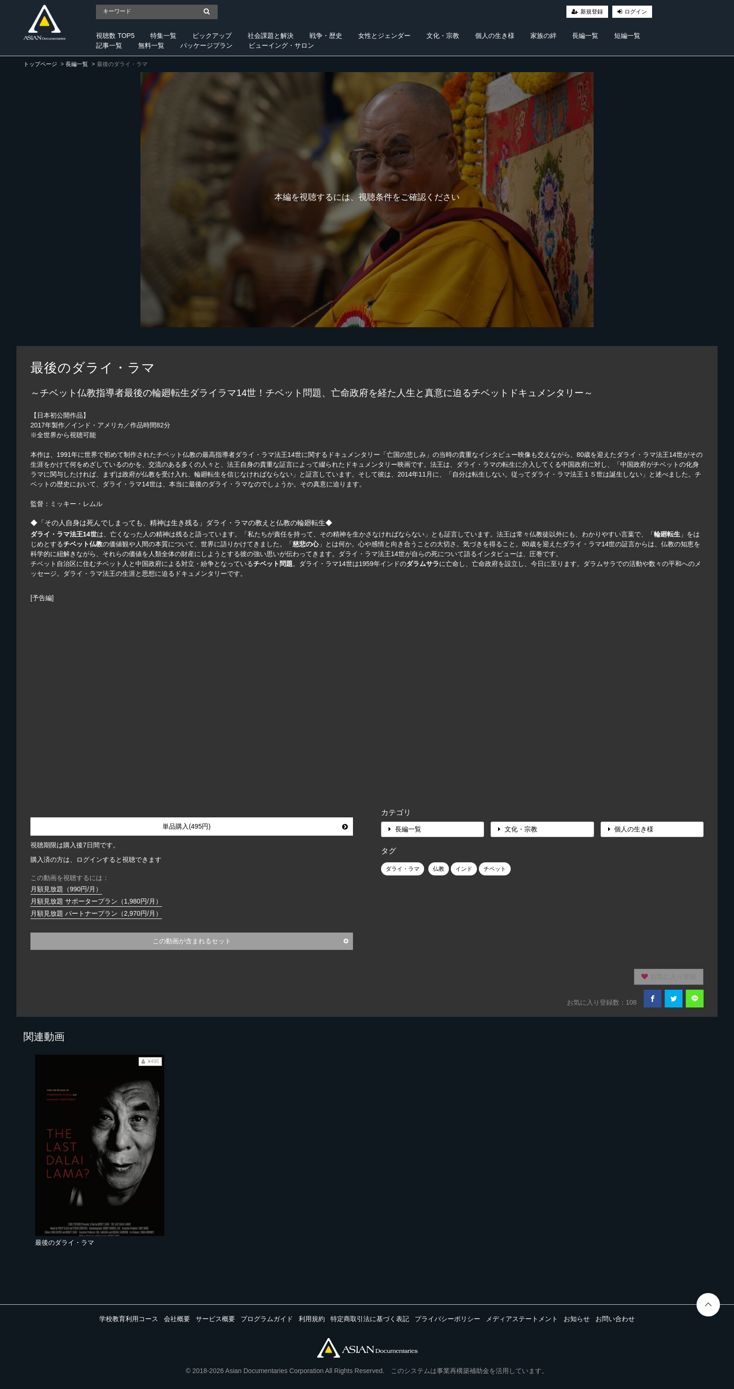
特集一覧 (163, 35)
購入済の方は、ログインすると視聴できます (95, 859)
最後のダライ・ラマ (64, 1242)
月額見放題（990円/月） (66, 889)
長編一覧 (585, 35)
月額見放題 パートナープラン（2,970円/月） (96, 913)
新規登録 (591, 11)
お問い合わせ (615, 1319)
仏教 (438, 869)
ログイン (635, 11)
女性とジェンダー (384, 35)
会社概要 (177, 1319)
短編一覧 (627, 35)
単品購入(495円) (255, 826)
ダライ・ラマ (402, 869)
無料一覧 (151, 45)
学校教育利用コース (128, 1319)
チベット (495, 869)
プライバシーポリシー (447, 1319)
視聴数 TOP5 (115, 35)
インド (463, 869)
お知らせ (577, 1319)
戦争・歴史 (325, 35)
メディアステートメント (522, 1319)
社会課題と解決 (271, 35)
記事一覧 (109, 45)
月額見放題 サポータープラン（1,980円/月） (96, 901)
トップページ (40, 64)
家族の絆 (543, 35)
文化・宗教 (442, 35)
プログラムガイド (267, 1319)
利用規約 (312, 1319)
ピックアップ (212, 35)
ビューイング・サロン (281, 45)
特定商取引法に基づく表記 (369, 1319)
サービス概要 (215, 1319)
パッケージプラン (206, 45)
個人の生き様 (494, 35)
